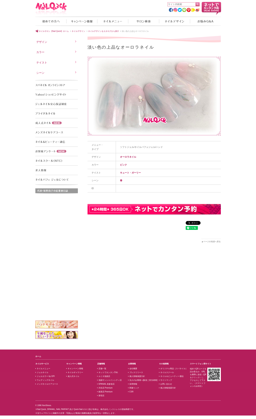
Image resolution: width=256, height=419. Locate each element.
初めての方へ (50, 21)
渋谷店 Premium (106, 388)
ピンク (123, 164)
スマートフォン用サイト (200, 364)
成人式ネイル (73, 376)
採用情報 (133, 384)
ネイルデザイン (174, 21)
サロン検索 (143, 21)
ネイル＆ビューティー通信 (172, 376)
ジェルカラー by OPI (46, 376)
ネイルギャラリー (75, 372)
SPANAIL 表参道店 (107, 384)
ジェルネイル (42, 372)
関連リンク (134, 388)
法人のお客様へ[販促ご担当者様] (143, 380)
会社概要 (133, 368)
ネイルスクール (167, 372)
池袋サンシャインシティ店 (110, 380)
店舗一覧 (102, 368)
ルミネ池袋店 (104, 376)
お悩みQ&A (205, 21)
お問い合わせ (166, 384)
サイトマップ (166, 380)
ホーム (38, 356)
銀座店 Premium (106, 392)
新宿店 (101, 395)
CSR (131, 392)
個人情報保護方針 (137, 376)
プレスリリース (136, 372)
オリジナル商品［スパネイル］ (173, 368)
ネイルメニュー (112, 21)
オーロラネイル (128, 157)
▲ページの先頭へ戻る (211, 241)
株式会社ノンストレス (110, 409)
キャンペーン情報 (81, 21)
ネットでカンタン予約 (108, 372)
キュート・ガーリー (130, 172)
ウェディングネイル (45, 380)
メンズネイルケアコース (47, 384)
